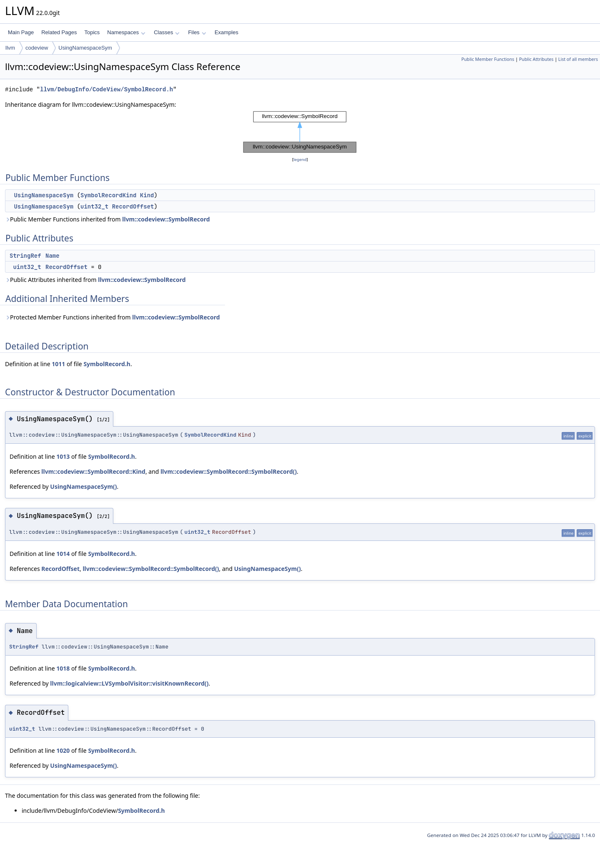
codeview (36, 48)
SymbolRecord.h (106, 364)
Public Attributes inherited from (95, 280)
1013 (63, 456)
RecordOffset (133, 206)
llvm (10, 48)
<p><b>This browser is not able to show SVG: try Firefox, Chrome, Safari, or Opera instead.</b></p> (300, 132)
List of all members (578, 59)
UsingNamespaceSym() (83, 486)
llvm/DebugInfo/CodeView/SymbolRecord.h (106, 89)
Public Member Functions (487, 59)
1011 (58, 364)
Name (52, 255)
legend (300, 159)
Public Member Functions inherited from (107, 219)
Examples (226, 32)
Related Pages (59, 32)
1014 (63, 554)
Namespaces (126, 32)
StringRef (25, 255)
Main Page (21, 32)
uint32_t (94, 206)
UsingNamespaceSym (85, 48)
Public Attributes (536, 59)
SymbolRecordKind (108, 195)
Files (197, 32)
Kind (147, 195)
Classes (167, 32)
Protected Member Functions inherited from (112, 317)
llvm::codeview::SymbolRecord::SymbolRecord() (228, 471)
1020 (63, 750)
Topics (92, 32)
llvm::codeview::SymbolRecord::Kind (93, 471)
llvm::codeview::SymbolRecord (166, 219)
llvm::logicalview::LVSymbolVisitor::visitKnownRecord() (129, 683)
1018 (63, 668)
